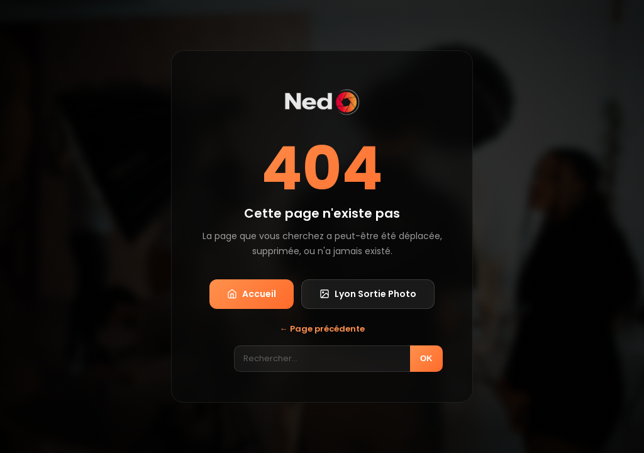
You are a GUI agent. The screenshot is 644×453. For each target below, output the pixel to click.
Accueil (251, 294)
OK (426, 358)
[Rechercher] (322, 358)
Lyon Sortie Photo (367, 294)
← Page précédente (322, 329)
